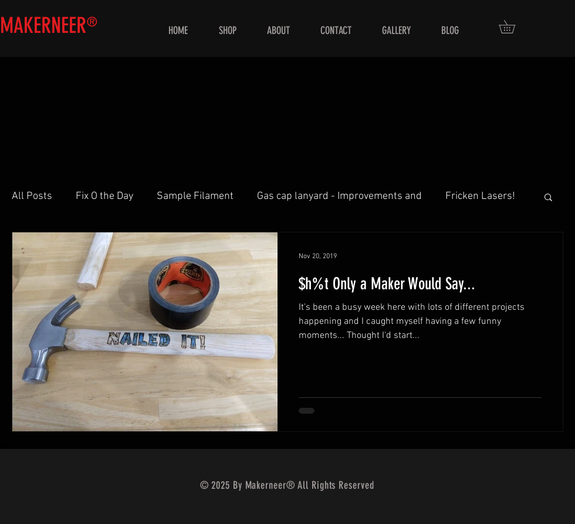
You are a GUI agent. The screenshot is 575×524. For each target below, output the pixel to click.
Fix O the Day (104, 196)
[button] (513, 26)
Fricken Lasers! (480, 196)
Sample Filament (195, 196)
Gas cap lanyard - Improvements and (339, 196)
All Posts (32, 196)
